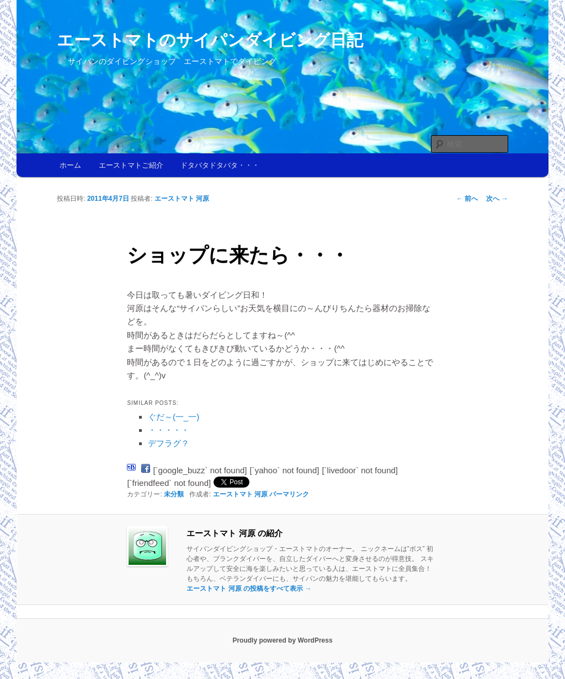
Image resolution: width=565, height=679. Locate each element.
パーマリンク (289, 494)
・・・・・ (168, 430)
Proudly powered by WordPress (282, 640)
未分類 (174, 494)
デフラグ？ (168, 443)
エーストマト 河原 (181, 198)
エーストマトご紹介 (131, 165)
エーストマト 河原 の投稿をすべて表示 (248, 588)
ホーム (70, 165)
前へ (467, 198)
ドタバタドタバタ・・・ (219, 165)
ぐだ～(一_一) (173, 416)
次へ (497, 198)
